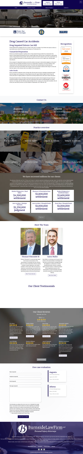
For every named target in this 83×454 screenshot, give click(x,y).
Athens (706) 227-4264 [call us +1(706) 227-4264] (58, 3)
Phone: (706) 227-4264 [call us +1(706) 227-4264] (61, 118)
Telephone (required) (14, 376)
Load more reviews (41, 359)
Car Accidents (24, 26)
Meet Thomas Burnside (30, 273)
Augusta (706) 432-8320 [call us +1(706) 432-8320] (48, 3)
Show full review (13, 337)
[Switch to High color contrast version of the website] (81, 2)
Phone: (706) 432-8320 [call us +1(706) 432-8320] (20, 118)
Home (16, 7)
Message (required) (14, 385)
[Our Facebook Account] (39, 450)
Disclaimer (40, 446)
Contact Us (66, 7)
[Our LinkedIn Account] (41, 450)
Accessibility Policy (32, 446)
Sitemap (53, 446)
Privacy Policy (47, 446)
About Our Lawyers (31, 7)
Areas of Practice (50, 7)
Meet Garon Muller (52, 275)
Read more (41, 217)
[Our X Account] (44, 450)
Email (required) (13, 381)
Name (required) (13, 371)
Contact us (40, 80)
